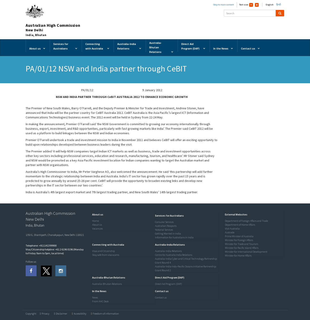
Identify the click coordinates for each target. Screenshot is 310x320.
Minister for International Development (246, 251)
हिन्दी (278, 4)
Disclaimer (61, 314)
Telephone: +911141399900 (41, 245)
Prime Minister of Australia (239, 236)
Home (95, 220)
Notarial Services (164, 229)
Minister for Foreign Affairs (239, 240)
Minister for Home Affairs (238, 255)
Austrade (229, 232)
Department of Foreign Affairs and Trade (246, 220)
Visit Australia (232, 228)
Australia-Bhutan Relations (107, 284)
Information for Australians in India (174, 237)
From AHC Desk (100, 301)
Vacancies (97, 228)
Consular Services (164, 222)
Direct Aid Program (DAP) (168, 284)
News (95, 297)
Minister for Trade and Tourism (241, 244)
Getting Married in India (168, 233)
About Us (97, 224)
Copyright (31, 314)
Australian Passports (166, 225)
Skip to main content (223, 4)
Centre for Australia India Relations (173, 254)
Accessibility (80, 314)
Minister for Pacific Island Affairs (241, 247)
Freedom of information (106, 314)
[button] (96, 214)
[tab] (122, 214)
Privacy (45, 314)
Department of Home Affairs (240, 224)
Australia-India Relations (168, 251)
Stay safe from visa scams (105, 254)
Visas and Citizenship (103, 251)
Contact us (161, 297)
